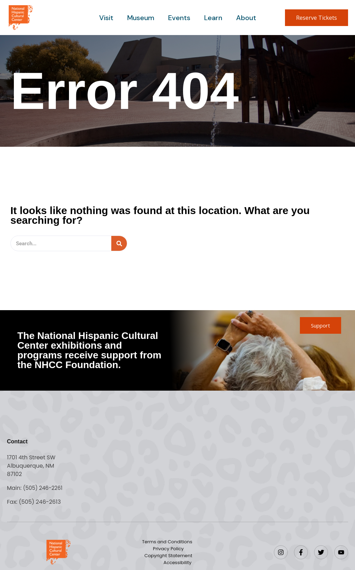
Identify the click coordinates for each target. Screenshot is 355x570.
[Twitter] (321, 552)
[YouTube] (341, 552)
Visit (108, 18)
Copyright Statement (153, 559)
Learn (213, 18)
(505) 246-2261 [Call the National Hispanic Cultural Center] (44, 488)
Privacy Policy (168, 552)
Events (179, 18)
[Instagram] (281, 552)
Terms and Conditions (168, 545)
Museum (141, 18)
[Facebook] (301, 552)
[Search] (119, 243)
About (245, 18)
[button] (316, 17)
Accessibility (212, 559)
